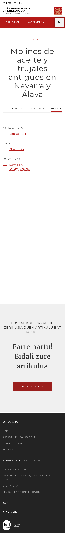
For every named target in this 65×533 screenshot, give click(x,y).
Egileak (8, 449)
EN (20, 3)
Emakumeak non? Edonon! (22, 492)
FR (15, 3)
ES (3, 3)
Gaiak (7, 430)
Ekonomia (16, 149)
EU (9, 3)
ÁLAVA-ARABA (19, 169)
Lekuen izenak (13, 443)
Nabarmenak (36, 22)
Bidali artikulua (32, 386)
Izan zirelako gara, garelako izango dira (30, 477)
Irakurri (17, 108)
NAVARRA (16, 165)
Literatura (10, 485)
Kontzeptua (32, 39)
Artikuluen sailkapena (19, 437)
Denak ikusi (32, 460)
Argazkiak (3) (37, 108)
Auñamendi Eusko (17, 11)
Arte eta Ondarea (15, 469)
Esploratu (13, 22)
